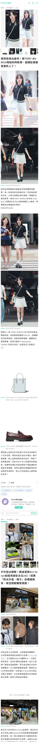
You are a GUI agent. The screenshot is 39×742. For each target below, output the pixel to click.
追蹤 (19, 507)
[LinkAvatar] (5, 501)
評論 (33, 513)
